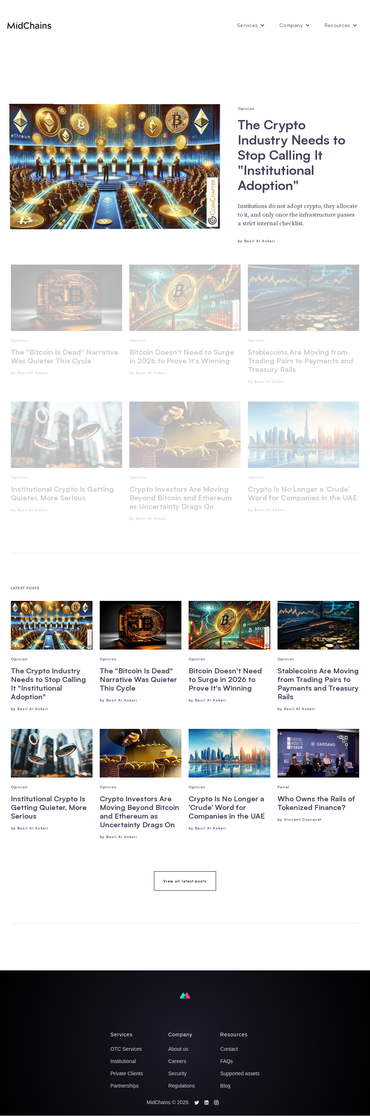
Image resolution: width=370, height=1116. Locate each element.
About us (178, 1049)
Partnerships (124, 1086)
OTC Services (126, 1049)
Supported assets (240, 1073)
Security (177, 1073)
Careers (177, 1061)
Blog (225, 1086)
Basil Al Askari (259, 241)
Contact (229, 1049)
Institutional (123, 1061)
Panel (283, 787)
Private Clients (126, 1073)
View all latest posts (185, 881)
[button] (250, 25)
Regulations (181, 1086)
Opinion (246, 108)
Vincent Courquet (303, 819)
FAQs (226, 1061)
